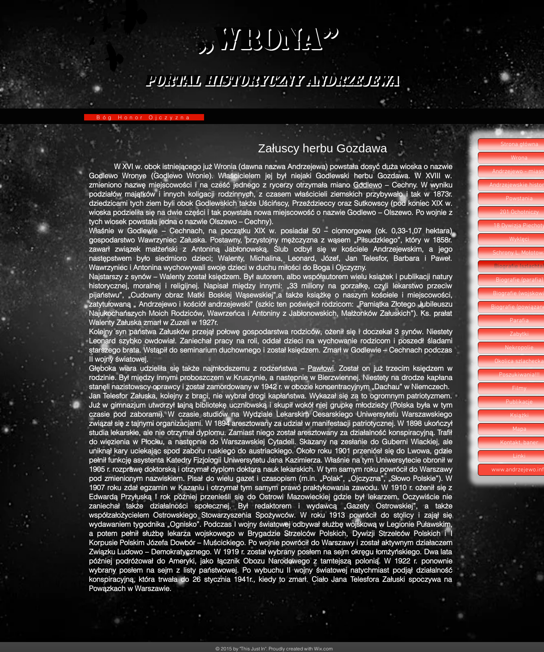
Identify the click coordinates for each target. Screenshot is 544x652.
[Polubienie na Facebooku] (413, 622)
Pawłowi (321, 368)
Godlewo (367, 184)
